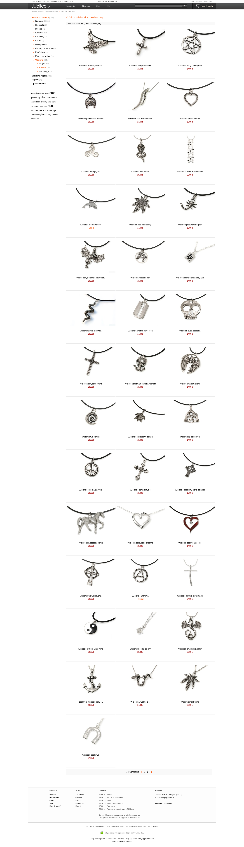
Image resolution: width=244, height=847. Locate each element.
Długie (42, 63)
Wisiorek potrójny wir (90, 172)
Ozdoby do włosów (44, 48)
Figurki (35, 80)
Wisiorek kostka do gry (140, 649)
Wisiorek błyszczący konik (91, 543)
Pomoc (191, 1)
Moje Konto (208, 1)
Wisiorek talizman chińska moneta (140, 384)
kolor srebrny (41, 102)
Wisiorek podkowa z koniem (90, 119)
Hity (109, 6)
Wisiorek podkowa (90, 755)
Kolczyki (39, 33)
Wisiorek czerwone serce (189, 543)
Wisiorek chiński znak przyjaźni (190, 278)
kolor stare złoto (41, 106)
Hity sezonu (54, 797)
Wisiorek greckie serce (189, 119)
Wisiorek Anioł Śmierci (190, 384)
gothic (42, 97)
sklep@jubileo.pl (167, 797)
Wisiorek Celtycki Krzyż (90, 596)
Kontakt (199, 1)
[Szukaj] (158, 6)
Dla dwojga (44, 71)
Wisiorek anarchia (140, 596)
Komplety (39, 36)
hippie (50, 97)
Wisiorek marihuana (190, 702)
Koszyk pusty (207, 6)
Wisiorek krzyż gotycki (140, 490)
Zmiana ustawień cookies (122, 841)
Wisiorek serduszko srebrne (140, 543)
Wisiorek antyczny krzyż (91, 384)
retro (37, 110)
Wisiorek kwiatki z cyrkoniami (189, 172)
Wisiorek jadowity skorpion (190, 225)
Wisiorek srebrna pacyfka (90, 490)
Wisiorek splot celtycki (190, 437)
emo (52, 93)
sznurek (55, 115)
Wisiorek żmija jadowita (90, 331)
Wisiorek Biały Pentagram (190, 66)
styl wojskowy (45, 114)
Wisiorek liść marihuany (140, 225)
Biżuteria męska (39, 76)
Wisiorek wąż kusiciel (140, 702)
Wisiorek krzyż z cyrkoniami (190, 596)
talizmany (35, 119)
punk (51, 106)
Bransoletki (40, 21)
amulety (34, 93)
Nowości (86, 6)
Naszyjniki (40, 44)
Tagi (51, 803)
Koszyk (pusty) (55, 806)
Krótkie (42, 67)
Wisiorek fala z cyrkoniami (140, 119)
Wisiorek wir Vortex (90, 437)
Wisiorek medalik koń (140, 278)
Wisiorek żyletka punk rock (140, 331)
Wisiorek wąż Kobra (140, 172)
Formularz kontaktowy (164, 803)
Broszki (38, 29)
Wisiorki (39, 60)
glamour (34, 98)
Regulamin (79, 803)
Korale (38, 40)
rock (42, 110)
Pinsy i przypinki (42, 56)
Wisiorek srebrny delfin (90, 225)
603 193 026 (167, 795)
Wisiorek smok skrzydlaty (190, 649)
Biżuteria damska (40, 17)
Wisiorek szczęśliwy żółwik (140, 437)
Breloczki (39, 25)
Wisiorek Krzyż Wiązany (140, 66)
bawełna (41, 93)
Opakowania (38, 83)
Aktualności (79, 795)
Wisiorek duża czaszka (190, 331)
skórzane (48, 110)
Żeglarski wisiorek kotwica (91, 702)
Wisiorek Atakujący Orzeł (90, 66)
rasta (32, 110)
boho (47, 93)
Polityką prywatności (146, 839)
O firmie (78, 797)
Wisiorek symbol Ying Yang (90, 649)
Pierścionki (40, 52)
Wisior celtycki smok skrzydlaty (90, 278)
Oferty (98, 6)
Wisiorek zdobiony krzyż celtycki (190, 490)
